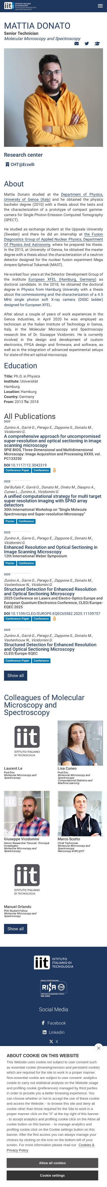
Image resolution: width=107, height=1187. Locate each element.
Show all (15, 675)
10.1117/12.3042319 (25, 465)
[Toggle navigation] (100, 6)
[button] (77, 43)
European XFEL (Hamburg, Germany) (62, 279)
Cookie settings (52, 1175)
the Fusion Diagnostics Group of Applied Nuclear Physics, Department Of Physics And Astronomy (53, 239)
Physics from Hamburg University (50, 289)
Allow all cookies (52, 1163)
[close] (98, 1047)
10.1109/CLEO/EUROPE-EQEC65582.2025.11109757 (52, 613)
